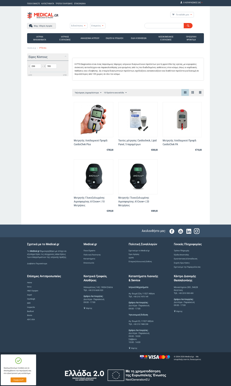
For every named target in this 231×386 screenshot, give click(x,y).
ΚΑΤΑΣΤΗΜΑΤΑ (47, 3)
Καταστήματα (89, 259)
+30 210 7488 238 (140, 324)
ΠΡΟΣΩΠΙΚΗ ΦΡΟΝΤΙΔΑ (191, 38)
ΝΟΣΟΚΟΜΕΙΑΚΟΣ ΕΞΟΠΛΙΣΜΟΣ (166, 38)
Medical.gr (31, 48)
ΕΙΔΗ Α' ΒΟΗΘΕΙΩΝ (138, 38)
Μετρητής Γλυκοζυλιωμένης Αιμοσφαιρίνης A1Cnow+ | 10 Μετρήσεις (89, 201)
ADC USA (31, 319)
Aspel (29, 295)
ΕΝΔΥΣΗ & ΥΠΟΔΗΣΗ (114, 38)
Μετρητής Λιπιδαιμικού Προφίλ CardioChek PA (179, 142)
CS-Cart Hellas (180, 362)
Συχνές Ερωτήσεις (182, 263)
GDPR (131, 258)
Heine (29, 282)
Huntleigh (31, 299)
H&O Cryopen (32, 291)
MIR (28, 303)
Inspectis (31, 307)
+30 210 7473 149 (140, 296)
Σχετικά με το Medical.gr (139, 250)
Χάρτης (88, 308)
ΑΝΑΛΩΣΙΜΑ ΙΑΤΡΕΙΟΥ (90, 38)
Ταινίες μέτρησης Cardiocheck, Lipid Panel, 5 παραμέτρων (137, 142)
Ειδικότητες (77, 25)
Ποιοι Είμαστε (89, 250)
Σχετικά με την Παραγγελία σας (187, 267)
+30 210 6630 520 (95, 290)
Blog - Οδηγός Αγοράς (43, 26)
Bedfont (30, 311)
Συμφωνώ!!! (18, 380)
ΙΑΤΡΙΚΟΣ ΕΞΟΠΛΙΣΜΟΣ (65, 38)
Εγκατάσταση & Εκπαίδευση (185, 259)
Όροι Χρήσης (134, 254)
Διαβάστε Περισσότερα (37, 263)
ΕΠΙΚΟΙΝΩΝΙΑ (80, 3)
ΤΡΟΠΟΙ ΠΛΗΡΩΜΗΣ (64, 3)
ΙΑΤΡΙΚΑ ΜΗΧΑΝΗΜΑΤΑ (39, 38)
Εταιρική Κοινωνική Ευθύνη (140, 261)
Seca (29, 287)
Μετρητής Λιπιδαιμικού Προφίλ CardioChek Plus (91, 142)
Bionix (29, 315)
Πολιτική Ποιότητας (92, 255)
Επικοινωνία (89, 263)
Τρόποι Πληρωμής (181, 250)
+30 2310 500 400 (186, 293)
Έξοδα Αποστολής (181, 255)
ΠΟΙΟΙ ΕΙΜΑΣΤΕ (33, 3)
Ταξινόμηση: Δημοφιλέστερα (88, 92)
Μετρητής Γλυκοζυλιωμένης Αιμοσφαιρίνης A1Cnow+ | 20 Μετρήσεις (133, 201)
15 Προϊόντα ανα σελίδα (115, 92)
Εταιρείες (96, 25)
